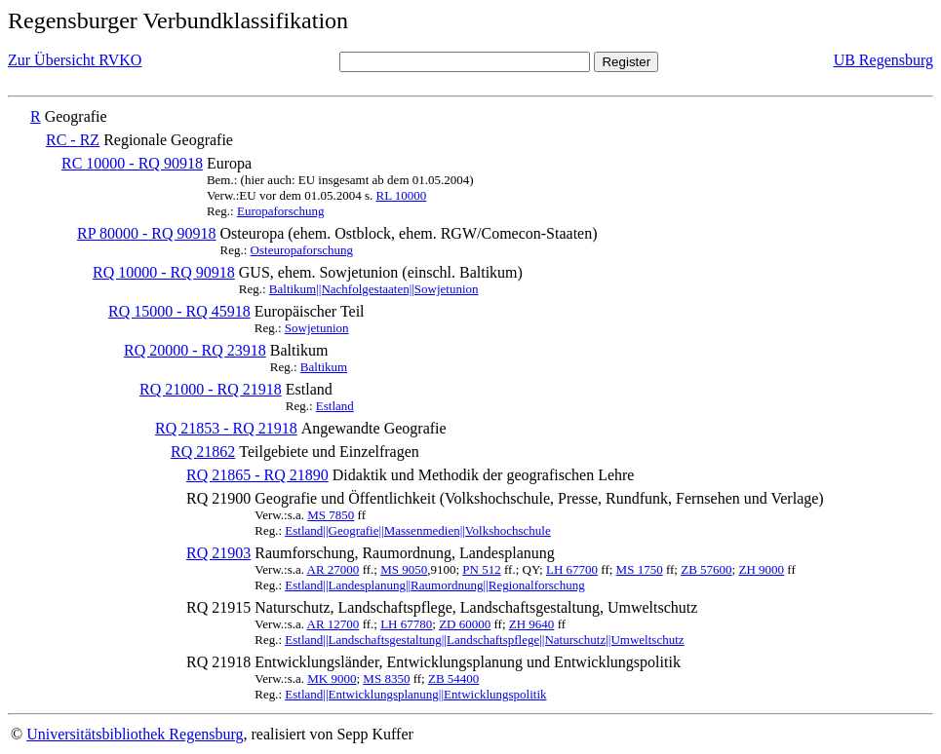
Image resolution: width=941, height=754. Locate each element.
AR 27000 (333, 569)
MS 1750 (639, 569)
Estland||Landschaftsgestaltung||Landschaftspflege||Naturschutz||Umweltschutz (484, 639)
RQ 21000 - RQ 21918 (210, 389)
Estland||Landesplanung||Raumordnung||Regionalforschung (434, 585)
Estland (335, 405)
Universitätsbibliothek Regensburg (134, 734)
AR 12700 (333, 624)
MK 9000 (331, 678)
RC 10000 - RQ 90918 (132, 163)
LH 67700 (572, 569)
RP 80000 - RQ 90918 (146, 233)
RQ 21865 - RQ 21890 (257, 475)
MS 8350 (386, 678)
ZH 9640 (532, 624)
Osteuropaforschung (302, 250)
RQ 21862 (203, 451)
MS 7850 (330, 515)
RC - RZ (72, 140)
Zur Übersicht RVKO (74, 60)
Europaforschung (281, 211)
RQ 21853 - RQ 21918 (226, 428)
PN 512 (481, 569)
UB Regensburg (883, 60)
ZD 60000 (464, 624)
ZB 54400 (453, 678)
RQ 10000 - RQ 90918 (164, 272)
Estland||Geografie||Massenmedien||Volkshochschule (417, 530)
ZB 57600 (706, 569)
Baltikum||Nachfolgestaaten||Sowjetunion (374, 289)
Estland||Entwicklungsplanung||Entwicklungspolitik (415, 694)
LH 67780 (406, 624)
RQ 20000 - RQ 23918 (195, 350)
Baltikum (323, 366)
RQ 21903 (218, 553)
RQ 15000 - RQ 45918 (179, 311)
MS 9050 (403, 569)
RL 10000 (400, 195)
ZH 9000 (761, 569)
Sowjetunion (317, 327)
